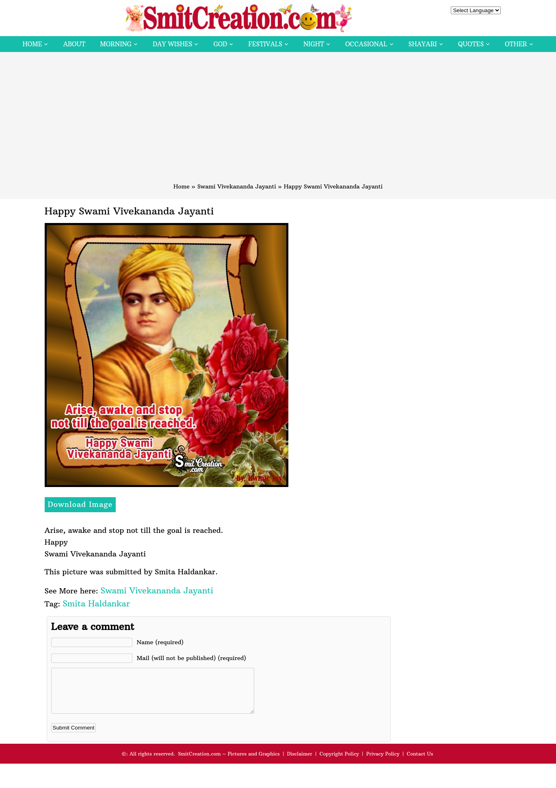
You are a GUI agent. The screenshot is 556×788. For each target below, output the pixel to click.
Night (313, 44)
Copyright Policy (339, 762)
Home (32, 44)
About (74, 44)
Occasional (366, 44)
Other (516, 44)
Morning (116, 44)
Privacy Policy (383, 762)
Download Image (80, 504)
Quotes (471, 44)
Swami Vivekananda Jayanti (236, 186)
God (220, 44)
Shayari (423, 44)
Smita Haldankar (96, 603)
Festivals (265, 44)
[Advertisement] (278, 121)
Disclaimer (299, 762)
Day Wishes (173, 44)
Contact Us (420, 762)
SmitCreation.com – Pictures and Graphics (229, 762)
